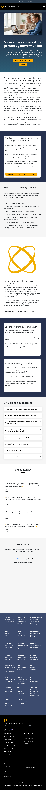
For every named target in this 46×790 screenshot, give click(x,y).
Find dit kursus (7, 766)
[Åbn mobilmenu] (44, 6)
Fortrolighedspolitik (29, 738)
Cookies (26, 743)
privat (9, 10)
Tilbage (23, 64)
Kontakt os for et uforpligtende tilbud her (21, 174)
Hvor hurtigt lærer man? (14, 450)
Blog (5, 763)
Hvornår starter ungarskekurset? (16, 444)
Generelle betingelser (29, 741)
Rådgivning (6, 774)
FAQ (5, 771)
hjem (5, 10)
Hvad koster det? (11, 457)
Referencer (6, 768)
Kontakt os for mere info (23, 60)
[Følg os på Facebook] (5, 729)
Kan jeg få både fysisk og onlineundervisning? (20, 415)
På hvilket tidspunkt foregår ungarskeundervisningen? (15, 430)
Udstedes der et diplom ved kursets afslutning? (21, 409)
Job (25, 736)
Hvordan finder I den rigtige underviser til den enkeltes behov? (21, 422)
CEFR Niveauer (7, 776)
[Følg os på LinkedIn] (8, 729)
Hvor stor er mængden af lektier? (17, 438)
